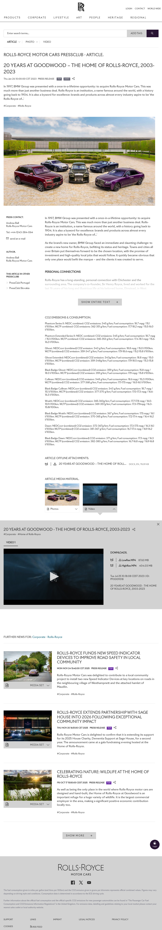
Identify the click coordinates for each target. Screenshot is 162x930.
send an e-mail (15, 239)
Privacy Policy (120, 920)
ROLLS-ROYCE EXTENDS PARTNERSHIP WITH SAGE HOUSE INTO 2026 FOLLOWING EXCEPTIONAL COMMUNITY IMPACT (102, 717)
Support (8, 920)
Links (33, 920)
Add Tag (136, 33)
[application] (53, 577)
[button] (53, 576)
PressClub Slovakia (19, 288)
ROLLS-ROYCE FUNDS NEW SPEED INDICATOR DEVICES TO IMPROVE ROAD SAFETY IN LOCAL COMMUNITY (98, 658)
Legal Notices (87, 920)
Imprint (57, 920)
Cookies (8, 927)
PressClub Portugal (19, 283)
